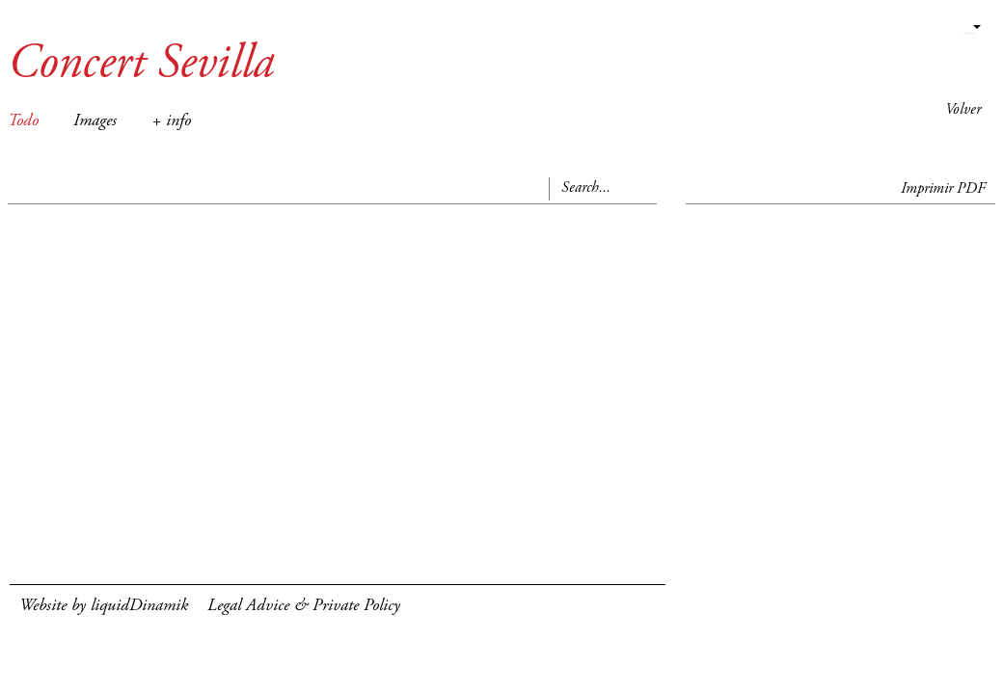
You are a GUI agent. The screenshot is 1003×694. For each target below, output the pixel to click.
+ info (171, 121)
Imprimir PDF (943, 189)
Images (95, 121)
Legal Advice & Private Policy (303, 606)
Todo (23, 121)
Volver (963, 110)
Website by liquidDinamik (103, 606)
